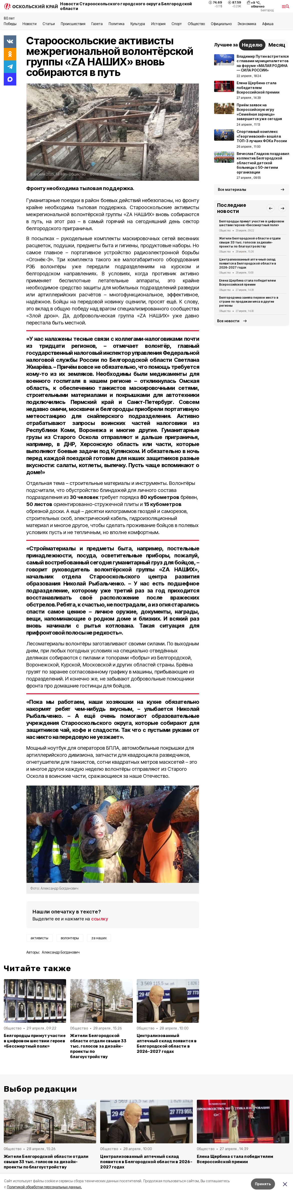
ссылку (99, 918)
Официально (221, 24)
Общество (196, 24)
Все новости (228, 321)
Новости (30, 24)
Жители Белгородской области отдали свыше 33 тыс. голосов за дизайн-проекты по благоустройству (98, 1046)
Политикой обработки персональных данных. (44, 1187)
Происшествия (73, 24)
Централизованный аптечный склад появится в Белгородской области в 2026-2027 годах (167, 1043)
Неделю (252, 45)
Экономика (247, 24)
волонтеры (70, 938)
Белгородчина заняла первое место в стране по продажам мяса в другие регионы (248, 301)
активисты (39, 938)
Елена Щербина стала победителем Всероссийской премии (247, 282)
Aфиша (267, 24)
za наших (99, 938)
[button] (270, 208)
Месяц (276, 45)
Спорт (177, 24)
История (158, 24)
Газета (97, 24)
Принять (263, 1184)
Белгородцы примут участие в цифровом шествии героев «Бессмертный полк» (35, 1041)
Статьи (49, 24)
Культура (137, 24)
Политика (116, 24)
